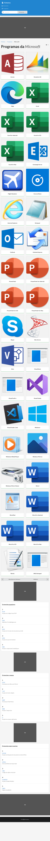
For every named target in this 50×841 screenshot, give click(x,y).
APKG (4, 762)
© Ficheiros (25, 819)
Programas (5, 8)
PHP (3, 612)
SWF (3, 700)
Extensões (5, 5)
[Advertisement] (25, 27)
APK (3, 638)
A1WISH (4, 779)
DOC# (4, 753)
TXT (3, 691)
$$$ (3, 709)
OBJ (3, 771)
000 (3, 647)
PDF (3, 629)
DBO (3, 788)
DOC (3, 682)
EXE (3, 620)
